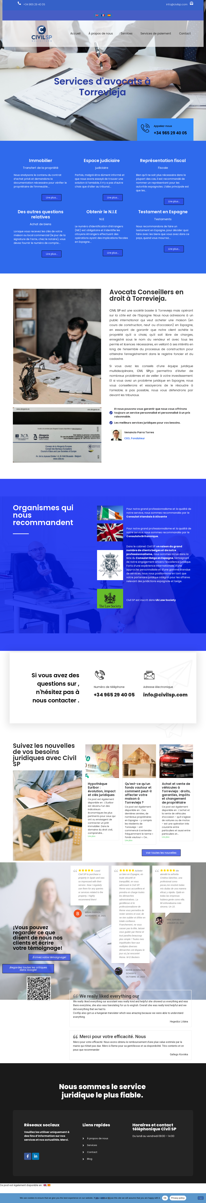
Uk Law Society (165, 600)
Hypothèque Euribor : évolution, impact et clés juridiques (102, 789)
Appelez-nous (163, 126)
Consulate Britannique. (142, 536)
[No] (201, 1198)
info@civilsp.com (174, 4)
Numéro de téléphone (109, 687)
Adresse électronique (158, 687)
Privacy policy (178, 1198)
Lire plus (91, 836)
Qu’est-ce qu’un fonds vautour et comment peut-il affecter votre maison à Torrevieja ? (138, 793)
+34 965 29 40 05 (36, 4)
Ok (165, 1198)
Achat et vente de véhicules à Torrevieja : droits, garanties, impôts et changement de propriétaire (176, 793)
